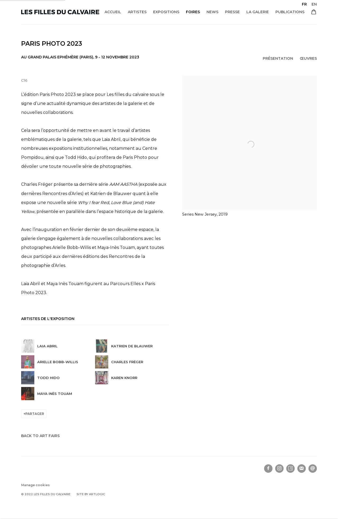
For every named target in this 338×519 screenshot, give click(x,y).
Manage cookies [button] (35, 485)
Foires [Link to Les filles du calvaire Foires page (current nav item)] (193, 12)
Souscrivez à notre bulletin (301, 468)
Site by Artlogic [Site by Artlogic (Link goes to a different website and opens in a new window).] (91, 494)
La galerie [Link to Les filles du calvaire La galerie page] (257, 12)
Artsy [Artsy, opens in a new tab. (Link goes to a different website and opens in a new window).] (290, 468)
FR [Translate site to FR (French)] (304, 4)
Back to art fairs (40, 436)
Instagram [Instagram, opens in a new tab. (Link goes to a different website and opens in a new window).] (279, 468)
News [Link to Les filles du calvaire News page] (212, 12)
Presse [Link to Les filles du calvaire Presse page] (232, 12)
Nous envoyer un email (312, 468)
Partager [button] (34, 414)
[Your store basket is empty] (314, 12)
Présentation (278, 58)
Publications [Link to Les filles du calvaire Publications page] (289, 12)
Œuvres (308, 58)
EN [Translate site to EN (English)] (314, 4)
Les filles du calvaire (60, 12)
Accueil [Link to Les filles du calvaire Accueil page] (113, 12)
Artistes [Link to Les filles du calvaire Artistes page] (137, 12)
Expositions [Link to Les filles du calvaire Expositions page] (166, 12)
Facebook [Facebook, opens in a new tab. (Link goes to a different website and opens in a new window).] (268, 468)
